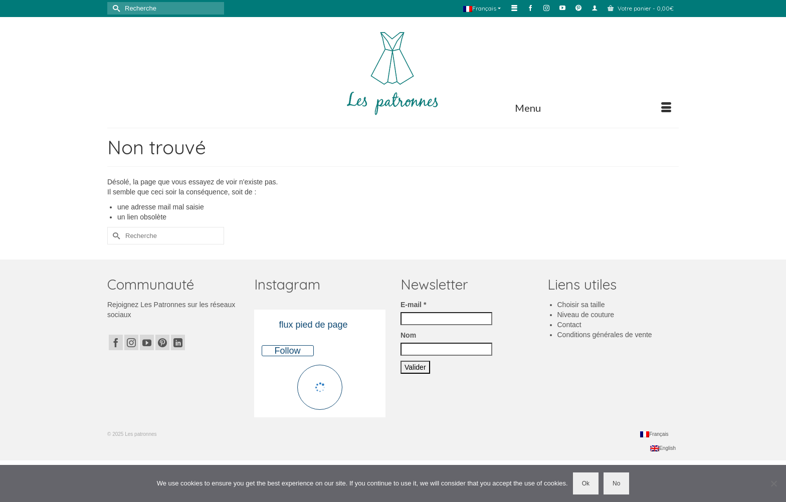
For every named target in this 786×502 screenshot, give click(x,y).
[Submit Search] (114, 8)
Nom (408, 335)
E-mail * (413, 305)
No (616, 483)
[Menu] (593, 107)
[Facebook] (116, 342)
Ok (586, 483)
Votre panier (641, 8)
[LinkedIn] (178, 342)
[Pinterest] (162, 342)
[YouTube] (147, 342)
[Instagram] (131, 342)
